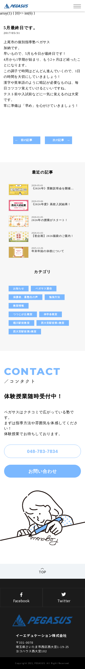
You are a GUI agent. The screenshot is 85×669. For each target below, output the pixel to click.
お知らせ (18, 288)
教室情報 (18, 305)
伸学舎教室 (51, 314)
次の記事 (58, 140)
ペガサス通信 (43, 288)
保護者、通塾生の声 (25, 297)
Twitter (64, 598)
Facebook (21, 598)
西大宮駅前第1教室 (52, 322)
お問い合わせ (42, 471)
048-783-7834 (42, 451)
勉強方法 (54, 297)
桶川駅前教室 (21, 322)
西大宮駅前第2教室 (24, 331)
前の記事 (26, 140)
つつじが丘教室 (22, 314)
